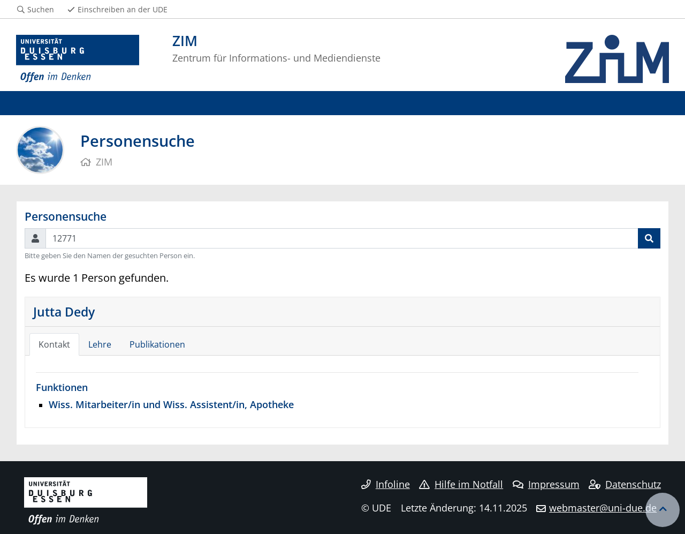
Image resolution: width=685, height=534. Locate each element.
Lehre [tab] (99, 344)
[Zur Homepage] (77, 59)
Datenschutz (625, 484)
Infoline (385, 484)
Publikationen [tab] (157, 344)
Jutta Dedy (64, 311)
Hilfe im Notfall (461, 484)
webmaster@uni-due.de (603, 507)
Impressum (546, 484)
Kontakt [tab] (54, 344)
